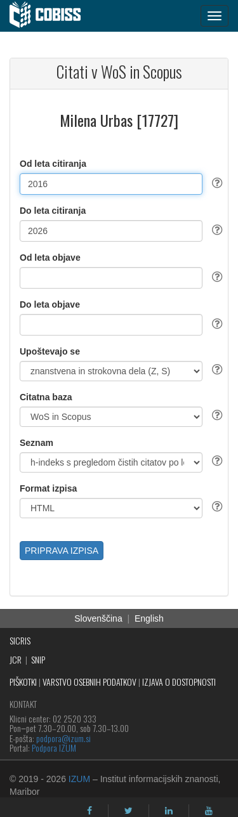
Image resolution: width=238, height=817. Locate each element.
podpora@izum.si (63, 738)
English (149, 618)
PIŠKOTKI (23, 681)
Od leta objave (50, 257)
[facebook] (89, 810)
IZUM (79, 779)
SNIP (38, 659)
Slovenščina (98, 618)
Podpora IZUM (54, 747)
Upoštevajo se (50, 351)
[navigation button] (214, 16)
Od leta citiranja (53, 164)
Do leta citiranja (53, 211)
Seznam (36, 443)
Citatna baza (46, 397)
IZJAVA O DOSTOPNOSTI (179, 681)
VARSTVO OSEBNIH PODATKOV (89, 681)
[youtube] (209, 810)
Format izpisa (48, 488)
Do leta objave (50, 304)
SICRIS (20, 640)
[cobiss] (51, 16)
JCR (16, 659)
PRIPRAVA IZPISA (61, 551)
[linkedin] (169, 810)
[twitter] (128, 810)
